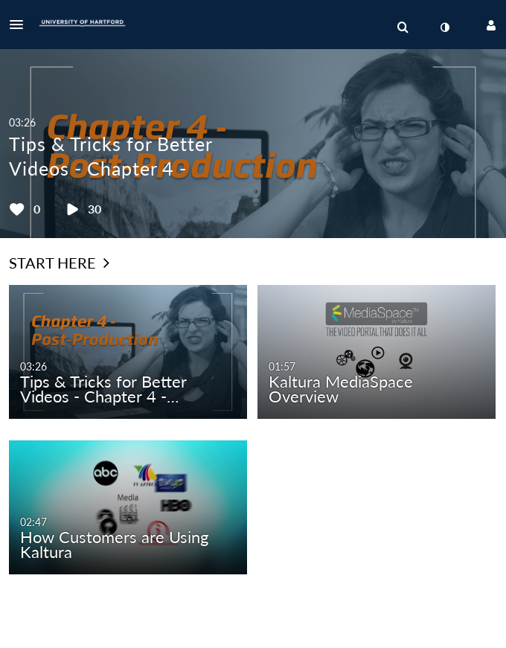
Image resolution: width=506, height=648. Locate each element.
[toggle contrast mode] (444, 27)
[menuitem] (402, 27)
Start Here (59, 263)
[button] (21, 24)
